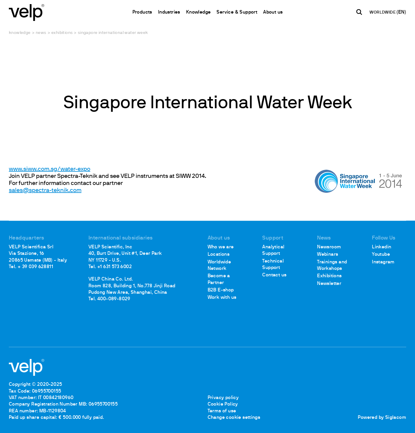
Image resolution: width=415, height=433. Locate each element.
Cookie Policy (223, 404)
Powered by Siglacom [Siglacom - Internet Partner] (382, 418)
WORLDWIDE (383, 12)
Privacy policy (223, 398)
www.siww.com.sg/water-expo (49, 169)
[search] (359, 12)
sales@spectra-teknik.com (45, 190)
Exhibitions (62, 33)
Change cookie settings (234, 418)
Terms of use (222, 411)
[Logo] (26, 12)
